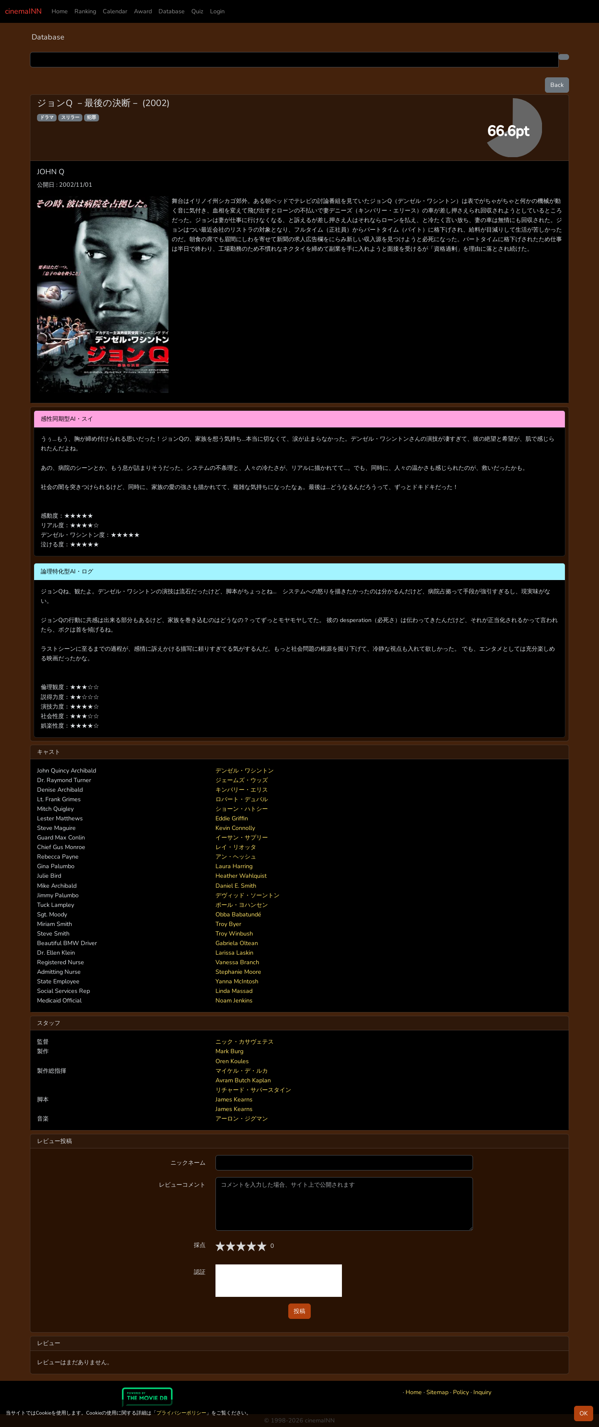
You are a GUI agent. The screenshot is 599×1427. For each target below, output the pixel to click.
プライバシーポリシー (181, 1413)
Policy (461, 1392)
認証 (199, 1272)
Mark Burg (229, 1051)
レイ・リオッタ (235, 847)
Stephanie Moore (238, 972)
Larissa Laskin (234, 952)
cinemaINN (23, 11)
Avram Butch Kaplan (243, 1080)
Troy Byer (228, 924)
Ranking (85, 11)
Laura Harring (233, 866)
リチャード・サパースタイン (253, 1090)
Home (60, 11)
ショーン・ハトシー (241, 809)
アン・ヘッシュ (235, 856)
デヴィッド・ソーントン (247, 895)
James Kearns (233, 1099)
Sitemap (437, 1392)
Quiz (197, 11)
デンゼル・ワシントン (244, 770)
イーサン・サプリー (241, 837)
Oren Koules (232, 1061)
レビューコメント (182, 1184)
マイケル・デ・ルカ (241, 1071)
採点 (199, 1245)
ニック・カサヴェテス (244, 1041)
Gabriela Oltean (236, 943)
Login (217, 11)
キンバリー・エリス (241, 789)
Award (143, 11)
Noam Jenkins (233, 1000)
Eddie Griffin (231, 818)
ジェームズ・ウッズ (241, 780)
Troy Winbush (234, 933)
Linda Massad (233, 991)
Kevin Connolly (235, 828)
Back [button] (557, 85)
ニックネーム (188, 1162)
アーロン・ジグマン (241, 1118)
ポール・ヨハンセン (241, 905)
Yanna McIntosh (236, 981)
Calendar (115, 11)
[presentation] (278, 1280)
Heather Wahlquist (241, 876)
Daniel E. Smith (235, 885)
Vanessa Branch (237, 962)
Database (171, 11)
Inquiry (482, 1392)
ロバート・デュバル (241, 799)
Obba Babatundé (238, 914)
